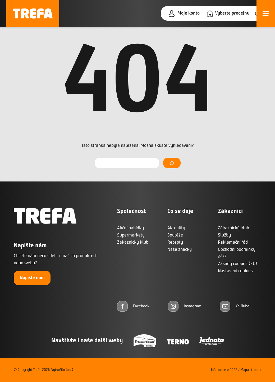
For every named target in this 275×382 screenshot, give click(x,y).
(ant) (69, 370)
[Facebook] (133, 306)
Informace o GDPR (224, 370)
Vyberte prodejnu (232, 13)
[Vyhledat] (171, 163)
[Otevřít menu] (266, 13)
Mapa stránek (250, 370)
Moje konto (188, 13)
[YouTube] (234, 306)
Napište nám (32, 277)
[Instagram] (184, 306)
